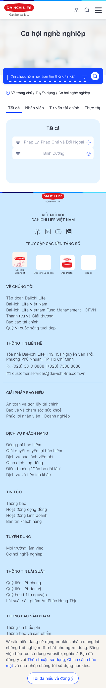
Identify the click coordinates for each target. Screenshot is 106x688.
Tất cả (14, 107)
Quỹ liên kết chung (23, 582)
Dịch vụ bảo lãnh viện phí (29, 456)
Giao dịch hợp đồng (24, 462)
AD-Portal (67, 264)
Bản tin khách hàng (24, 521)
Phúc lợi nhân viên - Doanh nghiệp (38, 415)
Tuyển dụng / (46, 93)
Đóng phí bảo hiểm (23, 444)
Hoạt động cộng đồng (26, 509)
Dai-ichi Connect (19, 263)
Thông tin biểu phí (23, 627)
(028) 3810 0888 (26, 366)
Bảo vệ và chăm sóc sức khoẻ (33, 410)
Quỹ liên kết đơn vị (23, 588)
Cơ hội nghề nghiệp (24, 553)
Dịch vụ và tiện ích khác (28, 474)
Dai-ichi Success (43, 264)
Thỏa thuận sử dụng (46, 659)
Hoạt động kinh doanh (26, 515)
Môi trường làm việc (24, 548)
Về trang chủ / (22, 93)
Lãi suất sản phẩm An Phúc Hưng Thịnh (43, 600)
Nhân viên (34, 107)
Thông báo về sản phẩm (28, 633)
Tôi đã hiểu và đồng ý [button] (53, 678)
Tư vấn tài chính (64, 107)
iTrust (88, 264)
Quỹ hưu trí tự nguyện (26, 594)
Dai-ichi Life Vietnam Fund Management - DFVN (51, 309)
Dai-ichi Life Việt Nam (26, 303)
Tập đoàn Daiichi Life (26, 297)
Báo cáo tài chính (22, 321)
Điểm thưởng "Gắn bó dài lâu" (33, 468)
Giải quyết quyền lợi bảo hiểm (34, 450)
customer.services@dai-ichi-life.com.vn (45, 373)
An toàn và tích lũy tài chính (32, 404)
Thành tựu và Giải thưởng (29, 315)
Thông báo (16, 503)
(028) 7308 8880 (64, 366)
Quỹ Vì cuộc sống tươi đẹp (31, 327)
